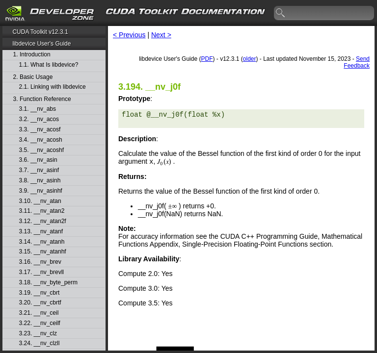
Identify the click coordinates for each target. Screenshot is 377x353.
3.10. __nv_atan (40, 201)
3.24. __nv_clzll (39, 343)
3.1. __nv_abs (37, 109)
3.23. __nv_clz (38, 333)
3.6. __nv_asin (38, 160)
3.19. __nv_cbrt (39, 293)
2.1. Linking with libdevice (52, 87)
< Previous (129, 35)
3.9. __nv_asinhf (40, 191)
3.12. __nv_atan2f (42, 221)
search (281, 13)
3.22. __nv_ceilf (39, 323)
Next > (161, 35)
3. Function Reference (42, 99)
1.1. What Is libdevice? (49, 65)
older (249, 58)
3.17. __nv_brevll (41, 272)
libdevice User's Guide (41, 43)
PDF (207, 58)
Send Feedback (357, 62)
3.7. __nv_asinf (39, 170)
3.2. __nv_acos (39, 119)
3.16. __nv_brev (40, 262)
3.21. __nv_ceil (39, 313)
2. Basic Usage (33, 77)
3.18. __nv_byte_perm (48, 282)
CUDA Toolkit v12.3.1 (40, 31)
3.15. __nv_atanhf (42, 252)
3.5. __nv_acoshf (41, 150)
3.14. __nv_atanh (42, 242)
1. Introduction (32, 54)
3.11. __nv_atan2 (42, 211)
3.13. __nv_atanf (41, 231)
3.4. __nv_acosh (40, 140)
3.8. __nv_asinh (40, 180)
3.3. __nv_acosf (40, 129)
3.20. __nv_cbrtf (40, 303)
